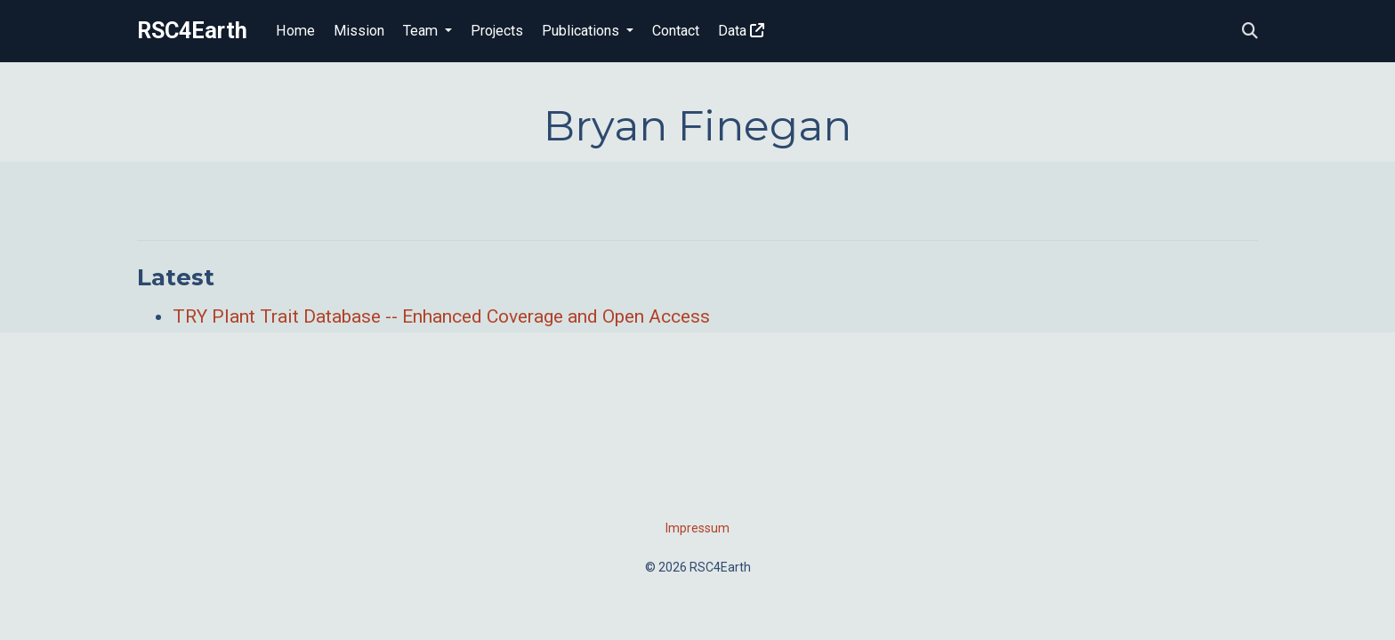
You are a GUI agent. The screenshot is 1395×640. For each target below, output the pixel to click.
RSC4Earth (192, 31)
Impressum (697, 528)
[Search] (1250, 31)
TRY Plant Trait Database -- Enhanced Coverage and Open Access (441, 316)
